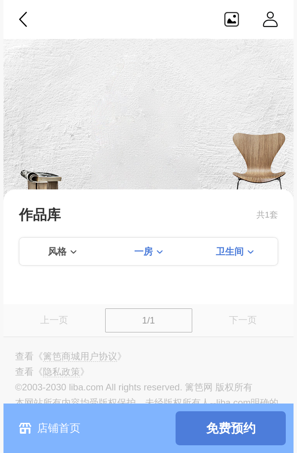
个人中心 (270, 19)
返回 (23, 19)
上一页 (54, 320)
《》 (80, 356)
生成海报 (231, 19)
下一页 (243, 320)
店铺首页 (58, 428)
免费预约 (231, 428)
